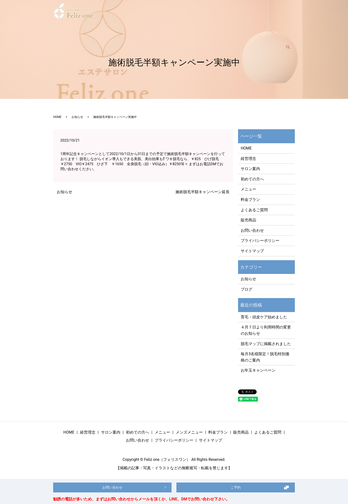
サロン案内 (116, 36)
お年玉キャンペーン (258, 370)
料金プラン (218, 36)
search (287, 36)
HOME (76, 36)
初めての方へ (142, 36)
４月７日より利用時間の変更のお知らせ (266, 330)
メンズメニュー (191, 36)
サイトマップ (252, 251)
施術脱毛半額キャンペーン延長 (202, 192)
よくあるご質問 (265, 36)
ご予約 (235, 486)
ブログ (246, 289)
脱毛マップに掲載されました (266, 343)
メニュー (166, 36)
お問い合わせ (252, 230)
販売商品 (240, 36)
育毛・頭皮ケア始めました (264, 317)
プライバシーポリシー (260, 240)
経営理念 (95, 36)
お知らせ (77, 117)
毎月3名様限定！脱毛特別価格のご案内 (265, 357)
